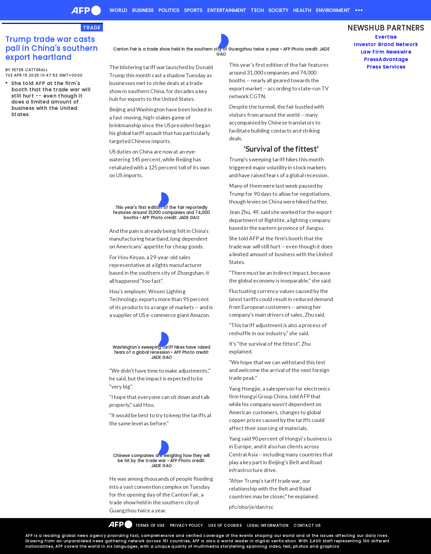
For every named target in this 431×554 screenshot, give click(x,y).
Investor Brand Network (386, 44)
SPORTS (193, 10)
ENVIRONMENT (333, 10)
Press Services (386, 66)
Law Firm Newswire (386, 51)
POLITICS (168, 10)
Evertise (386, 37)
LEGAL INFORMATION (268, 525)
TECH (257, 10)
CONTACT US (307, 525)
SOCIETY (278, 10)
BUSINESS (143, 10)
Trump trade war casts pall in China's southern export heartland (51, 48)
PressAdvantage (386, 59)
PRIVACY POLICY (186, 525)
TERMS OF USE (150, 525)
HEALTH (302, 10)
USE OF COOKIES (225, 525)
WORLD (118, 10)
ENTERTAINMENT (226, 10)
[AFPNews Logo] (86, 11)
